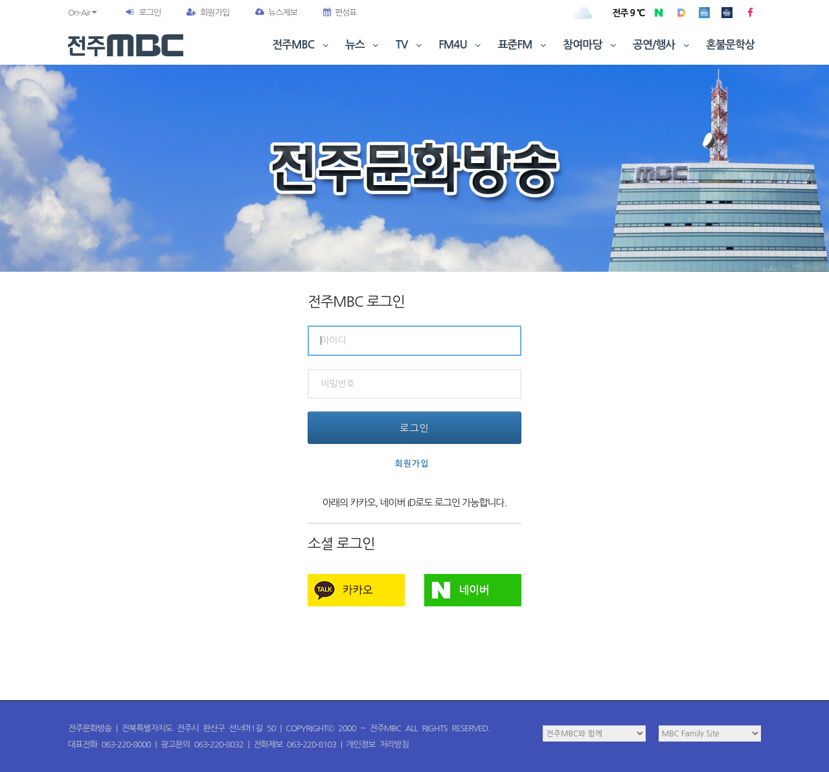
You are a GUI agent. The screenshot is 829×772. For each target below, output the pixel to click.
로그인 (150, 12)
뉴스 (363, 44)
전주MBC (301, 44)
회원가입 (208, 12)
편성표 (340, 12)
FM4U (460, 44)
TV (410, 44)
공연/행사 (662, 44)
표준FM (523, 44)
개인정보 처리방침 (377, 744)
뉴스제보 (276, 12)
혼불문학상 (730, 44)
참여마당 (591, 44)
